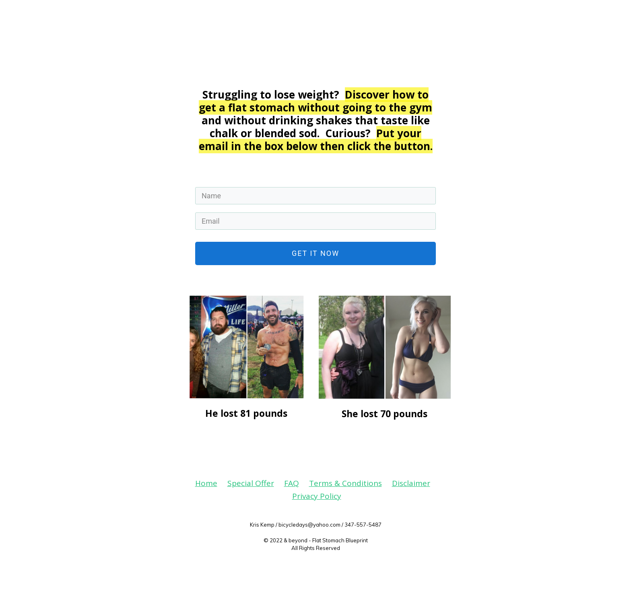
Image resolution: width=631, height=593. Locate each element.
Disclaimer (411, 483)
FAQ (291, 483)
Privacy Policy (316, 496)
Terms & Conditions (345, 483)
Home (206, 483)
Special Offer (250, 483)
